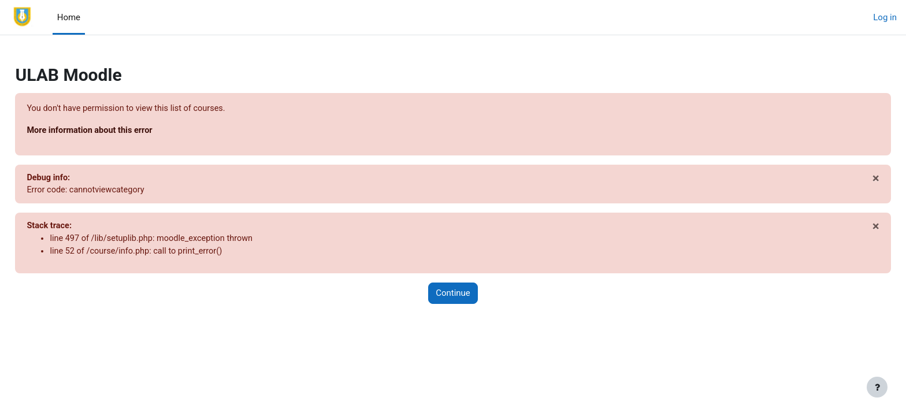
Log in (885, 17)
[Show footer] (877, 387)
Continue (453, 296)
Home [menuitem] (68, 17)
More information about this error (118, 131)
